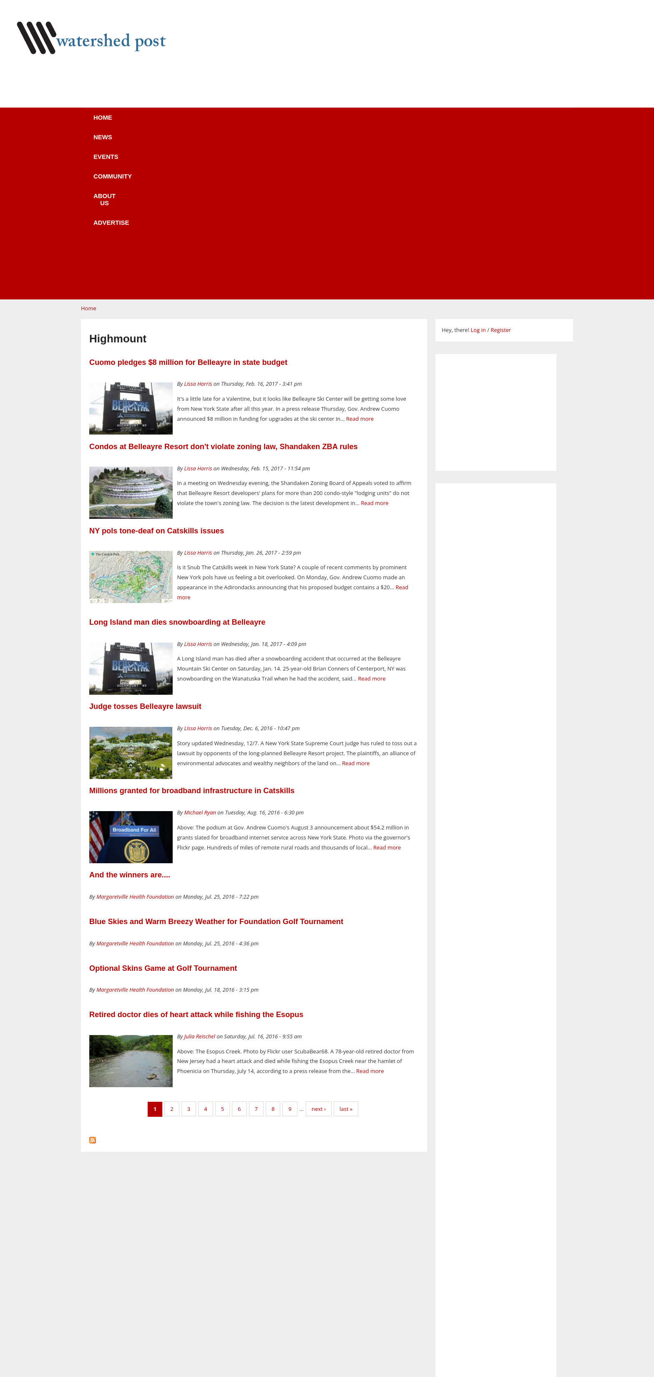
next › (319, 950)
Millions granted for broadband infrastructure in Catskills (191, 632)
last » (346, 950)
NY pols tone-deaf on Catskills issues (156, 372)
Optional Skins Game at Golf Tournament (163, 810)
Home (127, 122)
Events (220, 122)
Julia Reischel (199, 878)
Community (278, 122)
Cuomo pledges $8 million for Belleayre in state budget (188, 204)
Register (500, 171)
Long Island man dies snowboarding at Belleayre (177, 464)
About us (340, 122)
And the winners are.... (129, 716)
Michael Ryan (200, 654)
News (172, 122)
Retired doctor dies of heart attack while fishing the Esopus (196, 856)
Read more (360, 260)
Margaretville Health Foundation (135, 738)
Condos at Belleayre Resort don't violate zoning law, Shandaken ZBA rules (223, 288)
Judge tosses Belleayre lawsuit (145, 548)
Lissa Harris (198, 225)
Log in (477, 171)
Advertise (401, 122)
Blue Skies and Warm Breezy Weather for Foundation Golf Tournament (216, 763)
